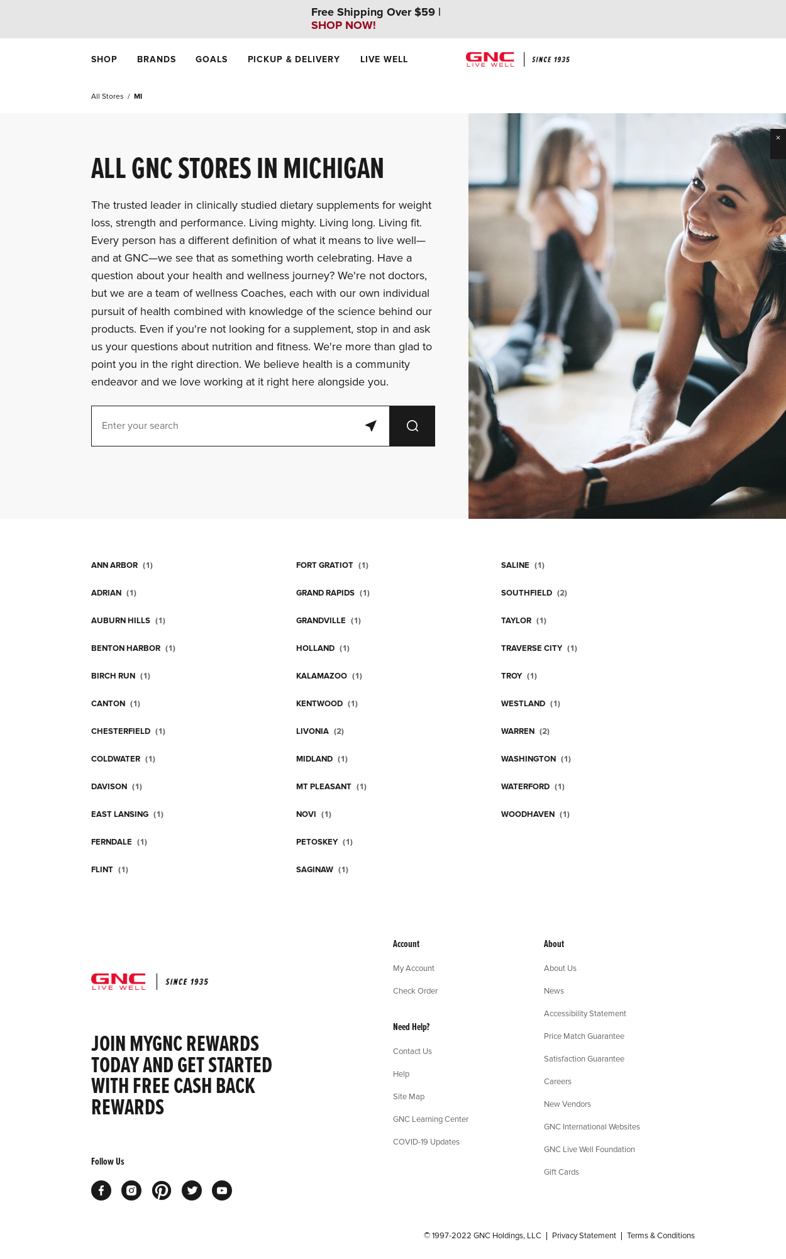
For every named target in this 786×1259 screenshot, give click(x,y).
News (554, 990)
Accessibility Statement (585, 1013)
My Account (414, 967)
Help (401, 1073)
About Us (560, 967)
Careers (558, 1081)
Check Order (415, 990)
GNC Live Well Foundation (589, 1149)
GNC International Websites (592, 1126)
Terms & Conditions (661, 1236)
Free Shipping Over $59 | (376, 19)
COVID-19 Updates (426, 1141)
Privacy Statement (584, 1236)
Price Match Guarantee (584, 1035)
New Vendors (567, 1103)
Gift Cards (561, 1171)
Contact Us (412, 1051)
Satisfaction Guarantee (584, 1058)
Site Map (408, 1096)
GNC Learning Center (430, 1118)
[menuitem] (104, 59)
